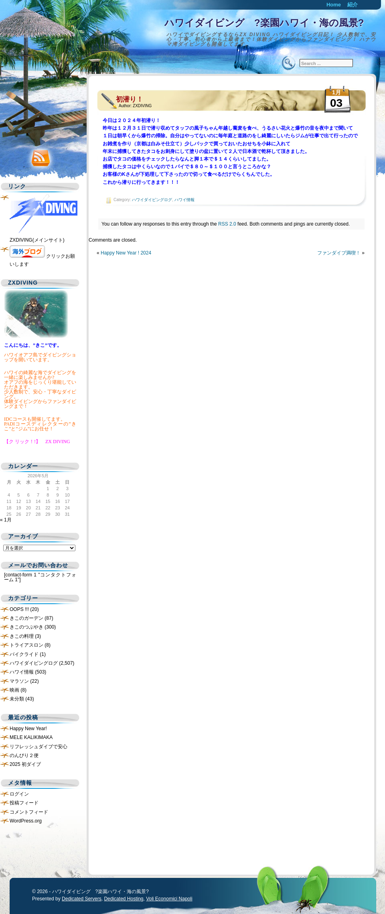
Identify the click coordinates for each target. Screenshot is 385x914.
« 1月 (6, 520)
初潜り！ (129, 99)
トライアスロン (26, 645)
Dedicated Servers (81, 899)
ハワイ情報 (184, 199)
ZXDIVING (142, 106)
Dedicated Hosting (123, 899)
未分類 (17, 699)
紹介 (352, 5)
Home (333, 5)
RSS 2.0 (227, 224)
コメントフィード (29, 812)
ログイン (19, 794)
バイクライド (24, 654)
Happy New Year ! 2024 (126, 253)
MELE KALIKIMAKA (31, 737)
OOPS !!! (19, 609)
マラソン (19, 681)
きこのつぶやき (26, 627)
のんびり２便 (24, 755)
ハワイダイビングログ (152, 199)
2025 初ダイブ (25, 764)
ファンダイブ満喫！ (339, 253)
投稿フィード (24, 803)
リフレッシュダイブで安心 (38, 746)
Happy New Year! (28, 728)
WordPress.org (26, 821)
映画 (14, 690)
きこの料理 (22, 636)
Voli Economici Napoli (169, 899)
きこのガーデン (26, 618)
